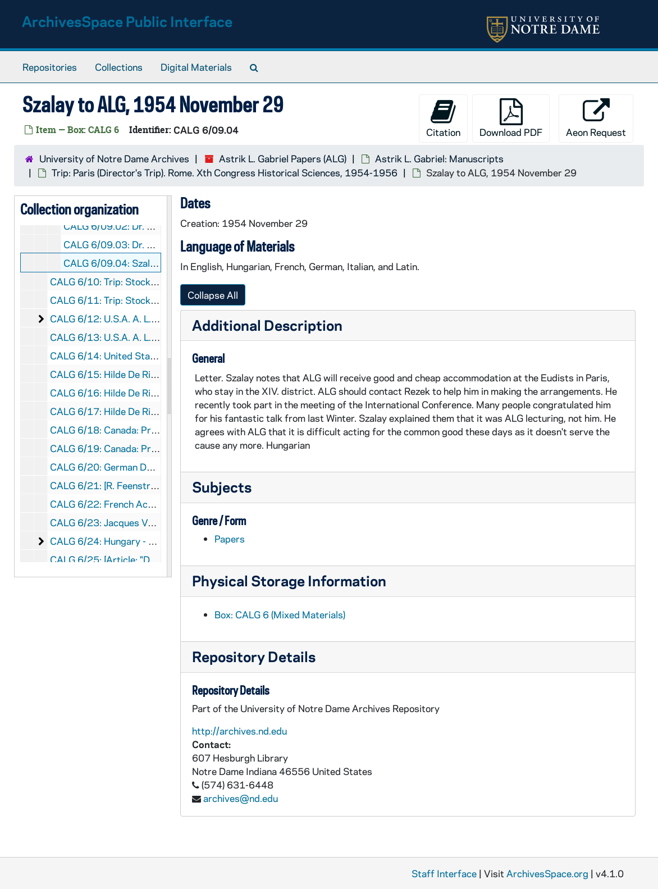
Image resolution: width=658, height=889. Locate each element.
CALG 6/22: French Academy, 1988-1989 (141, 504)
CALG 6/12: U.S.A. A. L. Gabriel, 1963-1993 (145, 318)
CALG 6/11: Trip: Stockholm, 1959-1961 (139, 300)
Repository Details (254, 656)
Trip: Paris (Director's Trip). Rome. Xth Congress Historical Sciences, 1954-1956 (224, 172)
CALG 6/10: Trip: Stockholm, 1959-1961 (139, 281)
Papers (229, 538)
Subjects (222, 486)
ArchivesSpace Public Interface (127, 21)
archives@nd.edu (240, 798)
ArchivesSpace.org (547, 873)
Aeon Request (596, 118)
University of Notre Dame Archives (114, 158)
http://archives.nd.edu (239, 730)
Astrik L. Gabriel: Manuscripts (439, 158)
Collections (119, 67)
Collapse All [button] (213, 295)
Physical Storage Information (289, 580)
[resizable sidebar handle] (169, 386)
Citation (443, 118)
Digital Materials (196, 67)
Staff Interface (444, 873)
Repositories (49, 67)
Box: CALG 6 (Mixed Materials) (279, 614)
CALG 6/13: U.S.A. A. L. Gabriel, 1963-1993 (145, 337)
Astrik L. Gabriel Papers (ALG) (282, 158)
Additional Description (267, 325)
